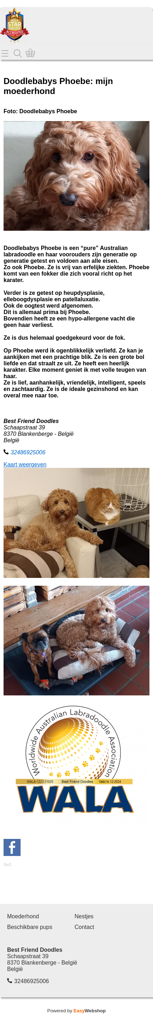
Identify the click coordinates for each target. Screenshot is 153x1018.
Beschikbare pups (29, 928)
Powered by (76, 1011)
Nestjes (84, 917)
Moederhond (23, 917)
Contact (84, 928)
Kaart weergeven (25, 464)
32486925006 (28, 452)
